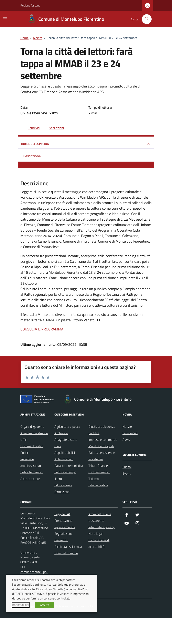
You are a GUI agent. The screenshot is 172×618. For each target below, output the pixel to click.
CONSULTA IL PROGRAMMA (41, 329)
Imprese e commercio (102, 439)
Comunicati (130, 433)
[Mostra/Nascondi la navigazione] (4, 18)
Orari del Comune (66, 553)
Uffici (23, 439)
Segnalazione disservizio (63, 537)
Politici (24, 452)
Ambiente (61, 433)
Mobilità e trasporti (101, 446)
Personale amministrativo (30, 462)
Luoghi (126, 466)
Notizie (127, 426)
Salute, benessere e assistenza (101, 456)
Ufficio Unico (28, 552)
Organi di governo (32, 426)
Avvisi (126, 439)
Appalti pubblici (64, 452)
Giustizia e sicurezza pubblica (101, 429)
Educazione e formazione (63, 488)
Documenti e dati (31, 446)
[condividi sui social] (30, 128)
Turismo (93, 478)
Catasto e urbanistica (68, 465)
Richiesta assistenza (68, 546)
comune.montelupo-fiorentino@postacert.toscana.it (41, 574)
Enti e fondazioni (31, 472)
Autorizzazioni (63, 459)
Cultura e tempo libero (65, 475)
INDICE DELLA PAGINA (86, 143)
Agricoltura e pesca (67, 426)
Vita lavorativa (98, 485)
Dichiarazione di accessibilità (98, 543)
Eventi (126, 473)
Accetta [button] (44, 605)
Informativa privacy (101, 527)
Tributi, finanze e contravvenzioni (99, 469)
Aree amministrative (34, 433)
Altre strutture (30, 478)
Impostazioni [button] (20, 605)
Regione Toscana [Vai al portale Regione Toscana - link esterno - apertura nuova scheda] (30, 5)
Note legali (95, 533)
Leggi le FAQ (62, 514)
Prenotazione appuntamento (64, 523)
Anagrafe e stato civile (65, 442)
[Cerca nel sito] (147, 19)
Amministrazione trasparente (99, 517)
